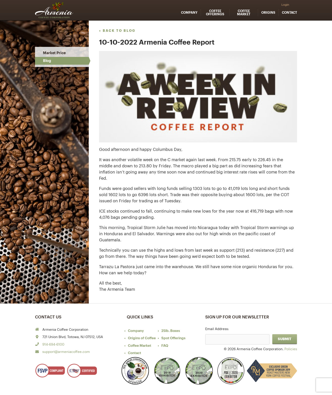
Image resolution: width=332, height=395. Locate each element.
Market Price (54, 53)
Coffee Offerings (215, 12)
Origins (268, 12)
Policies (290, 349)
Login (285, 4)
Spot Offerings (173, 338)
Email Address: (217, 329)
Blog (47, 61)
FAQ (164, 345)
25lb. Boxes (170, 331)
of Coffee (142, 338)
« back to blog (117, 30)
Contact (289, 12)
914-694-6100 (53, 344)
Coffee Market (243, 12)
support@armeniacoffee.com (66, 352)
